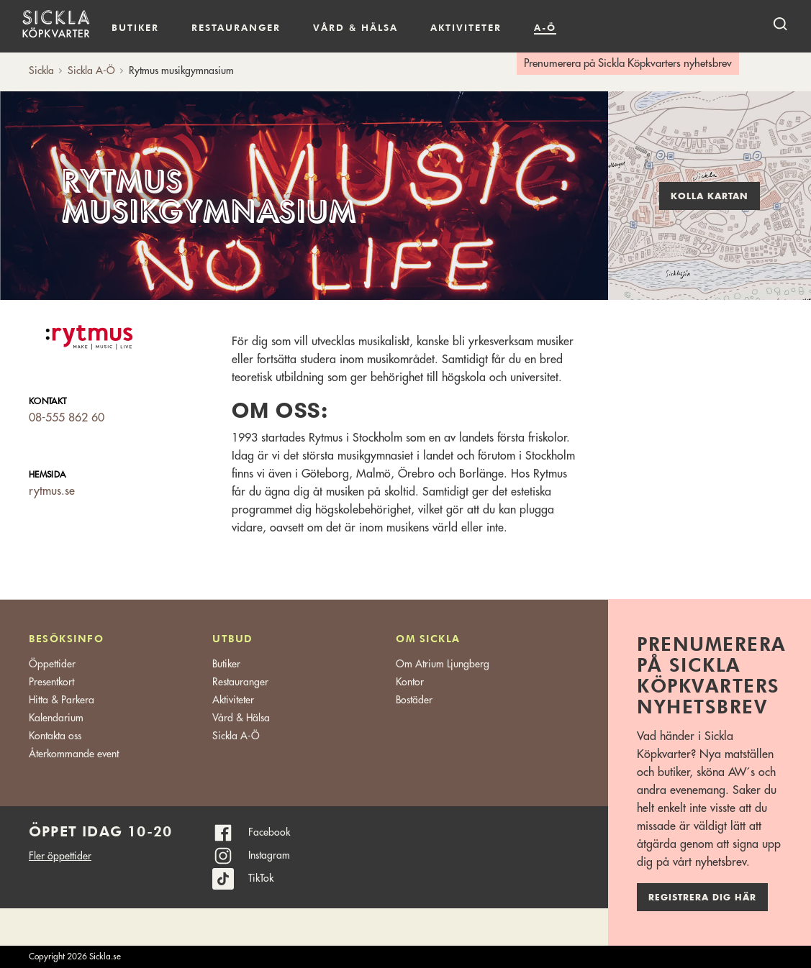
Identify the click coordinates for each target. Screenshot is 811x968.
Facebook (269, 832)
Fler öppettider (60, 856)
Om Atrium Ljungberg (442, 664)
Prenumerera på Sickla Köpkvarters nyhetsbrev (628, 63)
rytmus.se (52, 491)
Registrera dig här (702, 897)
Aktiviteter (466, 27)
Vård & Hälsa (241, 718)
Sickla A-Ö (236, 736)
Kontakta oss (55, 736)
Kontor (410, 682)
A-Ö (545, 27)
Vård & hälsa (355, 27)
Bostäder (414, 700)
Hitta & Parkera (61, 700)
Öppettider (52, 664)
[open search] (780, 23)
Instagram (269, 855)
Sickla (41, 70)
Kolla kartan (709, 196)
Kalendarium (598, 28)
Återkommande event (74, 754)
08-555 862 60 (66, 418)
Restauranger (236, 27)
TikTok (260, 878)
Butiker (135, 27)
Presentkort (51, 682)
